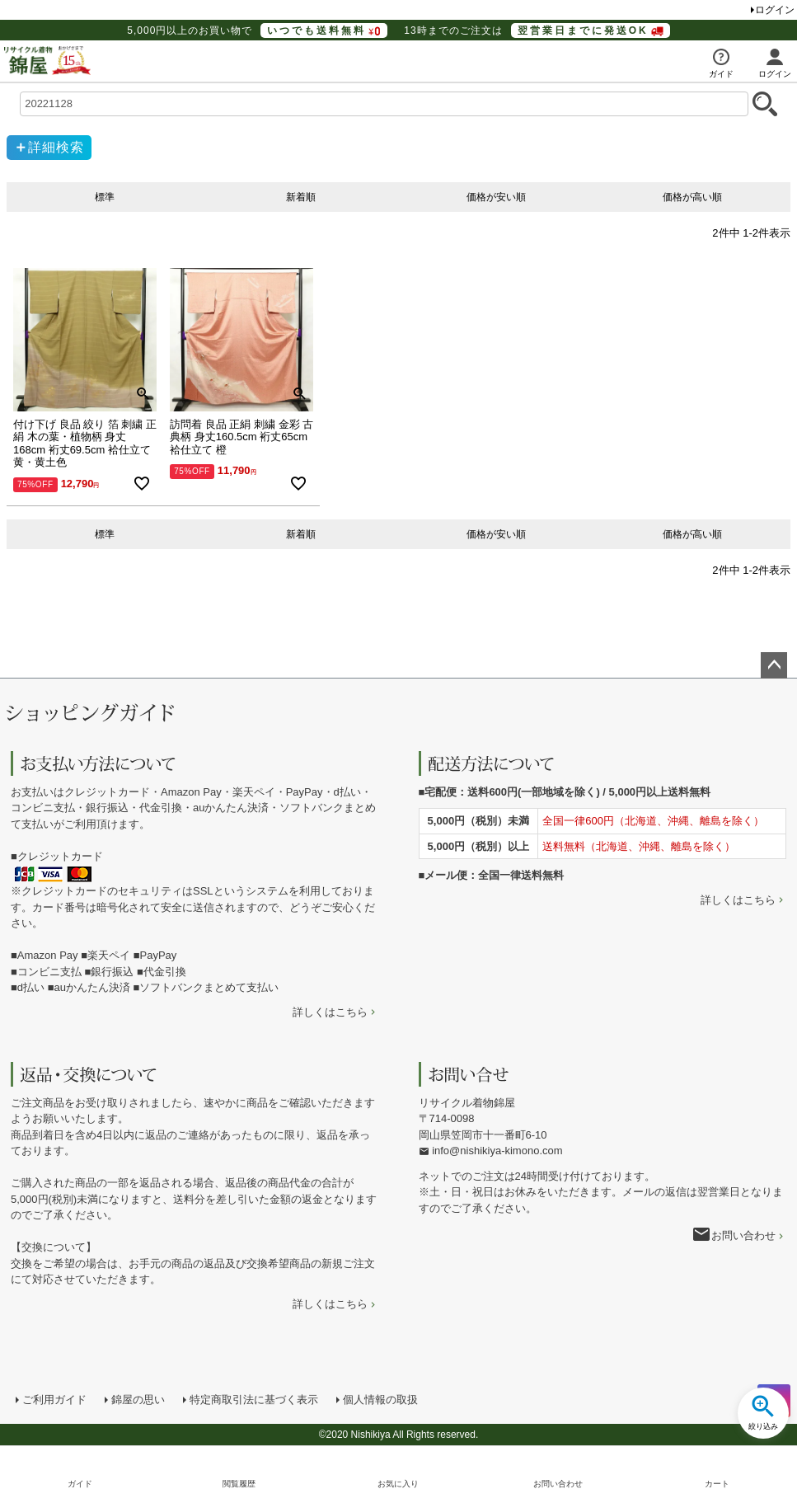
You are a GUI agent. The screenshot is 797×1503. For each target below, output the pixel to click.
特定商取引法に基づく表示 (254, 1399)
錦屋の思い (138, 1399)
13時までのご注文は (536, 30)
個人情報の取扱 (380, 1399)
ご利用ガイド (54, 1399)
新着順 (301, 197)
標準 (105, 197)
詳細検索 (56, 147)
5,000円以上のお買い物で (257, 30)
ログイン (775, 10)
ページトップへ (774, 665)
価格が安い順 (496, 197)
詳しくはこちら (330, 1012)
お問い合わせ (743, 1235)
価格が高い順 (692, 197)
